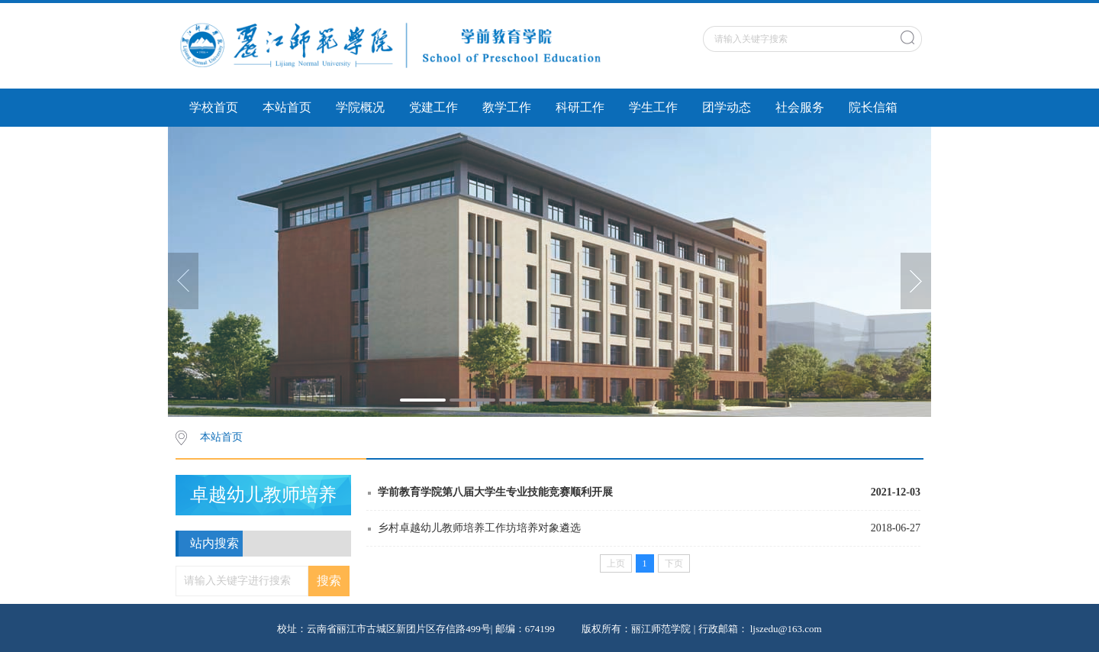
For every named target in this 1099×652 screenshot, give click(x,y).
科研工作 (580, 107)
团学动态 (726, 107)
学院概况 (360, 107)
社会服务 (799, 107)
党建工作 (433, 107)
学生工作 (653, 107)
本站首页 (287, 107)
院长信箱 (873, 107)
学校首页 (213, 107)
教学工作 (506, 107)
